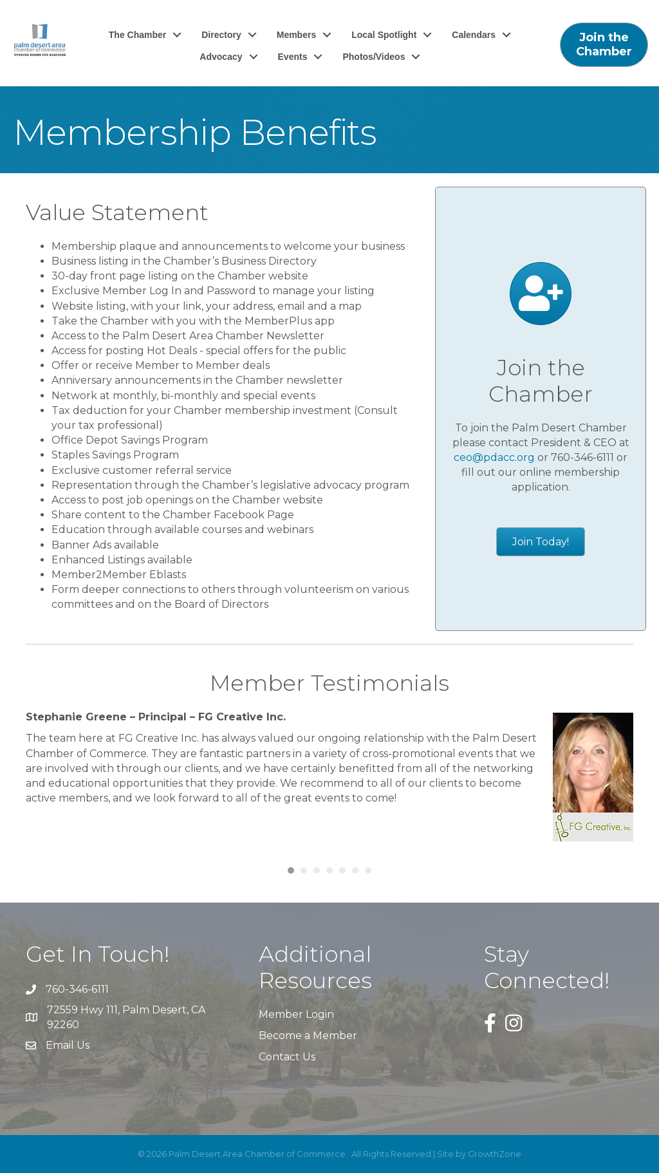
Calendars (474, 40)
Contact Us (287, 1057)
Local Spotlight (383, 40)
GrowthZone (494, 1154)
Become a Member (308, 1035)
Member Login (296, 1014)
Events (293, 62)
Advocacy (221, 62)
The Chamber (137, 40)
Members (296, 40)
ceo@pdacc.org (494, 457)
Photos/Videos (373, 62)
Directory (221, 40)
